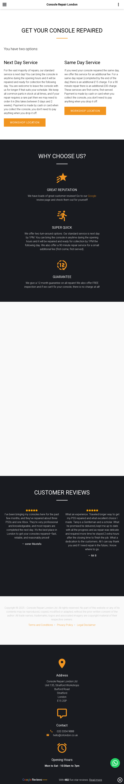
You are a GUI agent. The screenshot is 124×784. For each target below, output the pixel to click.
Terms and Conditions (40, 624)
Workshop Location (24, 122)
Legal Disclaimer (86, 624)
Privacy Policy (65, 624)
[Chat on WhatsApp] (115, 763)
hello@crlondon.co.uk (65, 735)
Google (92, 195)
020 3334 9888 (65, 731)
